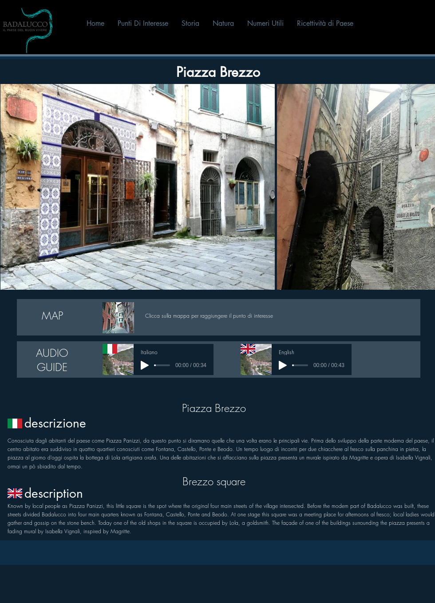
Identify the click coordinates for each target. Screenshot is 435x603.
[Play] (145, 365)
